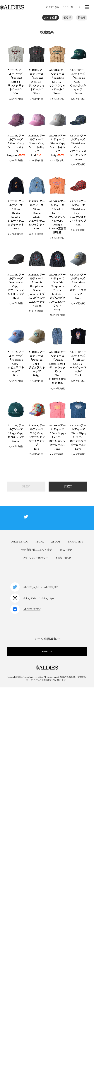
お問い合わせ (63, 557)
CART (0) (52, 7)
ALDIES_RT (51, 587)
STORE (39, 541)
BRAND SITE (75, 541)
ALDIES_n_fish (31, 587)
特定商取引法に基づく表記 (36, 549)
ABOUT (55, 541)
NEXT (68, 486)
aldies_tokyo (47, 598)
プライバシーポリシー (35, 557)
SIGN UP (47, 651)
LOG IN (68, 7)
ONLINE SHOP (19, 541)
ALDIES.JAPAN (31, 609)
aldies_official (30, 598)
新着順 (82, 17)
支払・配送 (66, 549)
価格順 (67, 17)
